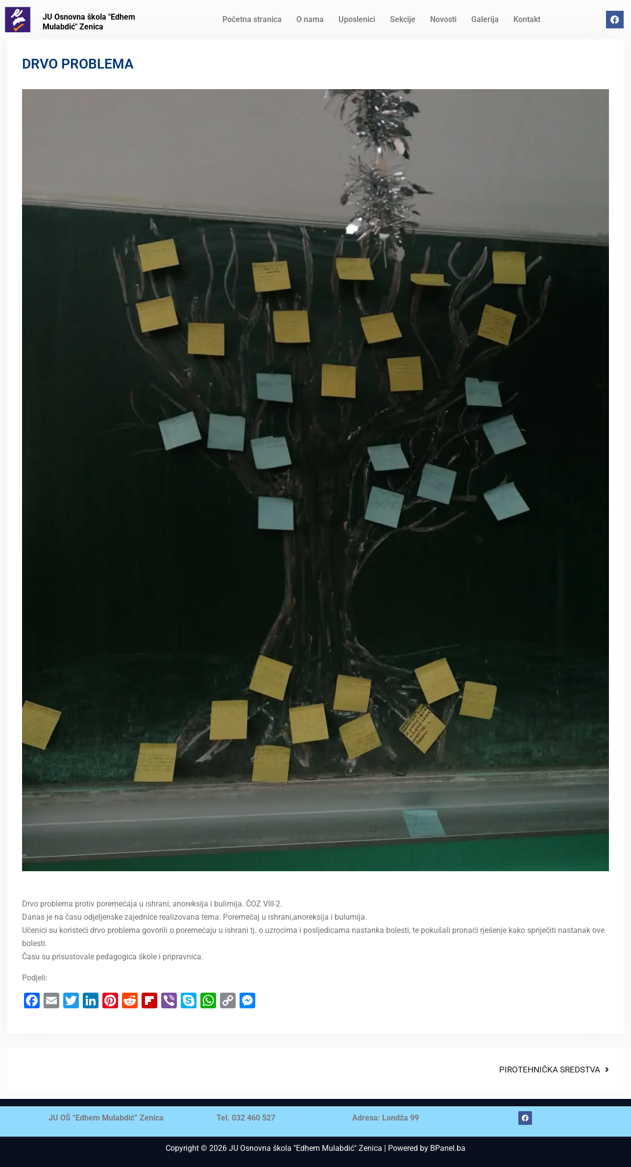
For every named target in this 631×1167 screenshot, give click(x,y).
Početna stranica (252, 19)
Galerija (485, 19)
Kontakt (526, 19)
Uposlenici (357, 19)
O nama (310, 19)
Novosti (443, 19)
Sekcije (402, 19)
